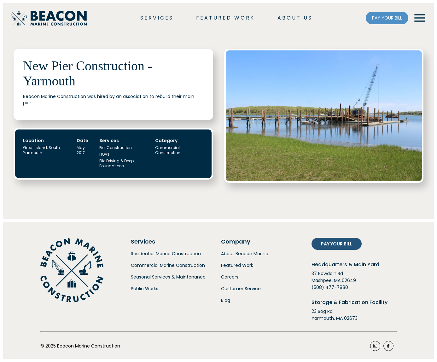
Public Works (144, 288)
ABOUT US (294, 17)
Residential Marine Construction (166, 253)
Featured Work (237, 265)
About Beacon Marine (244, 253)
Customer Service (241, 288)
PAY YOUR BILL (387, 18)
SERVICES (156, 17)
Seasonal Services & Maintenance (168, 277)
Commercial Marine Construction (168, 265)
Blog (225, 300)
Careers (229, 277)
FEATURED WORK (225, 17)
